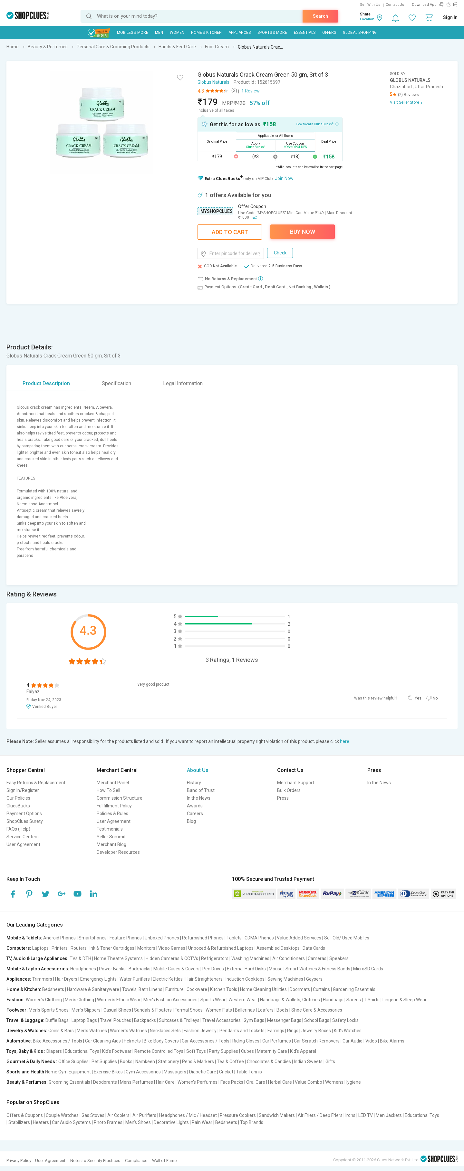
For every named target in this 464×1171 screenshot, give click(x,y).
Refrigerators (214, 958)
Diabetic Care (202, 1071)
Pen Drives (213, 968)
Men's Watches (92, 1030)
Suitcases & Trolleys (179, 1020)
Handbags (333, 999)
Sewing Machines (285, 979)
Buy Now (302, 231)
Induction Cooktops (245, 979)
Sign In (450, 17)
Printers (60, 948)
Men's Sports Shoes (49, 1010)
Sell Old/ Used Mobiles (346, 937)
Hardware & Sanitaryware (93, 989)
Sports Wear (213, 999)
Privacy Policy (18, 1160)
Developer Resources (118, 852)
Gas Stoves (93, 1115)
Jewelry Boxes (316, 1030)
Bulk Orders (289, 790)
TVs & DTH (80, 958)
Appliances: (18, 979)
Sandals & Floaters (153, 1010)
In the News (198, 798)
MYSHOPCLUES (216, 211)
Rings (292, 1030)
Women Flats (219, 1010)
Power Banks (112, 968)
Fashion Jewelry (200, 1030)
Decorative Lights (171, 1122)
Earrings (275, 1030)
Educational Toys (82, 1051)
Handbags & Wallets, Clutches (290, 999)
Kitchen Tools (223, 989)
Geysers (314, 979)
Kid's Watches (348, 1030)
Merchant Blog (111, 844)
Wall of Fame (164, 1160)
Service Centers (22, 836)
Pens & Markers (198, 1061)
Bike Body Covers (161, 1040)
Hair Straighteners (204, 979)
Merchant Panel (113, 782)
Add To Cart (230, 232)
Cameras (317, 958)
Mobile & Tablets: (24, 937)
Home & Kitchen (206, 32)
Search (320, 16)
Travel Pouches (115, 1020)
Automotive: (19, 1040)
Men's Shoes (138, 1122)
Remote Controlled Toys (158, 1051)
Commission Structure (119, 798)
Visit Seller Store (404, 102)
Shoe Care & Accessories (316, 1010)
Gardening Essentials (354, 989)
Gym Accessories (143, 1071)
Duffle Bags (57, 1020)
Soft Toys (196, 1051)
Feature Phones (126, 937)
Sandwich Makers (277, 1115)
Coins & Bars (61, 1030)
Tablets (234, 937)
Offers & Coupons (24, 1115)
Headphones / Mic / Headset (188, 1115)
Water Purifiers (135, 979)
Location (367, 19)
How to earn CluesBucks (317, 123)
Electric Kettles (168, 979)
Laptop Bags (84, 1020)
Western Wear (242, 999)
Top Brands (251, 1122)
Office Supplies (73, 1061)
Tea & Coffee (230, 1061)
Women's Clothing (44, 999)
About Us (197, 770)
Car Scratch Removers (317, 1040)
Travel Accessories (221, 1020)
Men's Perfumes (136, 1082)
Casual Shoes (117, 1010)
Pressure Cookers (238, 1115)
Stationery (168, 1061)
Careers (195, 813)
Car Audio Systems (71, 1122)
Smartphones (93, 937)
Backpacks (139, 968)
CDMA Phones (259, 937)
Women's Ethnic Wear (118, 999)
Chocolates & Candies (269, 1061)
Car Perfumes (276, 1040)
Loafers (266, 1010)
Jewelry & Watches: (26, 1030)
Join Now (284, 178)
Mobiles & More (132, 32)
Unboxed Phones (162, 937)
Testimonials (110, 829)
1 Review (250, 90)
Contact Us (395, 5)
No (435, 698)
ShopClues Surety (24, 821)
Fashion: (15, 999)
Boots (282, 1010)
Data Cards (314, 948)
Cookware (197, 989)
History (194, 782)
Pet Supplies (104, 1061)
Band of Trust (201, 790)
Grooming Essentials (69, 1082)
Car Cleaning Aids (103, 1040)
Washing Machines (250, 958)
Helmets (132, 1040)
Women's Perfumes (198, 1082)
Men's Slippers (86, 1010)
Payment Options (24, 813)
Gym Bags (254, 1020)
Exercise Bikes (108, 1071)
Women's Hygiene (343, 1082)
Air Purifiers (144, 1115)
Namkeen (145, 1061)
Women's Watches (128, 1030)
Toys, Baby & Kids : (25, 1051)
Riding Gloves (245, 1040)
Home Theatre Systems (118, 958)
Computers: (18, 948)
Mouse (276, 968)
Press (283, 798)
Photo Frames (108, 1122)
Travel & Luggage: (25, 1020)
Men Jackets (389, 1115)
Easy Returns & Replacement (35, 782)
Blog (191, 821)
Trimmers (42, 979)
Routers (79, 948)
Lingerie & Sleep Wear (404, 999)
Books (126, 1061)
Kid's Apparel (303, 1051)
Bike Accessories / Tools (57, 1040)
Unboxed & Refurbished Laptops (221, 948)
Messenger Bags (284, 1020)
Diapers (54, 1051)
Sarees (353, 999)
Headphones (83, 968)
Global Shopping (360, 32)
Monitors (146, 948)
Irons (350, 1115)
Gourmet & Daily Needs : (31, 1061)
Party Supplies (223, 1051)
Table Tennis (249, 1071)
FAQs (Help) (18, 829)
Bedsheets (53, 989)
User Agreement (23, 844)
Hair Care (165, 1082)
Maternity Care (272, 1051)
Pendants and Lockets (242, 1030)
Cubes (247, 1051)
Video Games (171, 948)
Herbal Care (280, 1082)
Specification (116, 383)
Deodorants (105, 1082)
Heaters (41, 1122)
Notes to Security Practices (95, 1160)
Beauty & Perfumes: (27, 1082)
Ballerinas (245, 1010)
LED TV (365, 1115)
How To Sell (108, 790)
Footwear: (17, 1010)
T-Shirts (372, 999)
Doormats (300, 989)
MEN (159, 32)
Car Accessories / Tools (205, 1040)
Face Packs (231, 1082)
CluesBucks (18, 805)
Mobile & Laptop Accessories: (37, 968)
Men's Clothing (79, 999)
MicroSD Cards (368, 968)
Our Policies (18, 798)
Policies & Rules (112, 813)
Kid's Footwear (116, 1051)
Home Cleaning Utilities (263, 989)
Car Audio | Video (360, 1040)
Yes (418, 698)
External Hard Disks (246, 968)
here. (345, 741)
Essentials (304, 32)
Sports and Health (25, 1071)
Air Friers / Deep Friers (320, 1115)
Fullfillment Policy (114, 805)
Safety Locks (345, 1020)
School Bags (316, 1020)
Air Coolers (118, 1115)
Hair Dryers (66, 979)
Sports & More (272, 32)
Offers (329, 32)
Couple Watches (62, 1115)
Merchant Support (295, 782)
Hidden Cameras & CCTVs (172, 958)
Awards (195, 805)
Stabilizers (19, 1122)
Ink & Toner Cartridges (112, 948)
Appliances (239, 32)
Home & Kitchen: (23, 989)
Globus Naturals (213, 82)
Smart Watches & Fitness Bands (317, 968)
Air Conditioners (288, 958)
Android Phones (59, 937)
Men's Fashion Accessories (170, 999)
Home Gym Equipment (68, 1071)
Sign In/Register (22, 790)
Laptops (40, 948)
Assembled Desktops (278, 948)
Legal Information (183, 383)
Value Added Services (299, 937)
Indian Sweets (308, 1061)
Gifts (330, 1061)
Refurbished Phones (203, 937)
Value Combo (308, 1082)
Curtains (321, 989)
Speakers (339, 958)
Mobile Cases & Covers (176, 968)
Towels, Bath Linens (142, 989)
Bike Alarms (392, 1040)
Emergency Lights (98, 979)
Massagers (175, 1071)
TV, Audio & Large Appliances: (37, 958)
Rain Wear (202, 1122)
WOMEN (177, 32)
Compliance (136, 1160)
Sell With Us (370, 5)
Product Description (46, 383)
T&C (253, 217)
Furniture (174, 989)
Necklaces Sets (165, 1030)
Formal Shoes (189, 1010)
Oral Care (255, 1082)
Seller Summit (111, 836)
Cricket (226, 1071)
